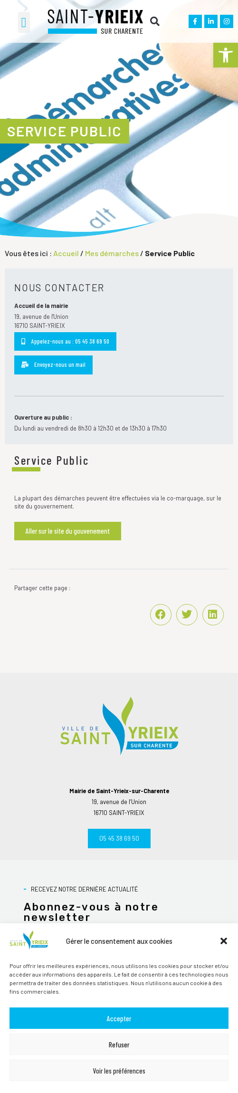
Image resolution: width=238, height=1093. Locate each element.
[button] (225, 55)
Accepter (119, 1018)
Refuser (119, 1044)
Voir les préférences (119, 1070)
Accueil (66, 253)
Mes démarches (112, 253)
